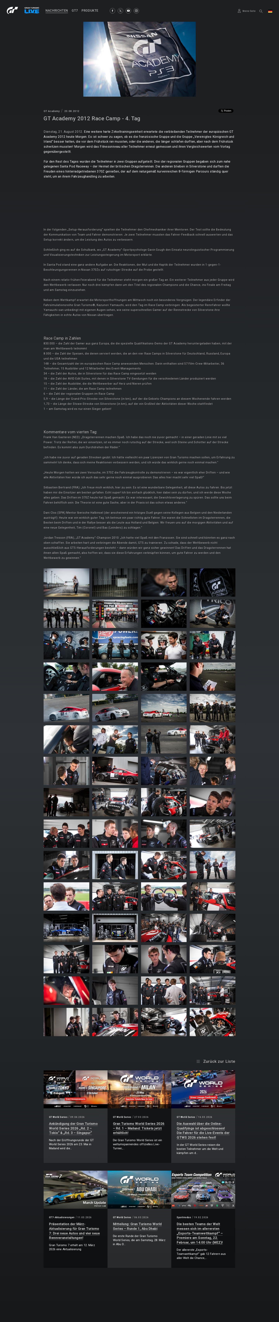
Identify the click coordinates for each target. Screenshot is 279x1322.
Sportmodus (184, 1217)
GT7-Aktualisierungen (62, 1217)
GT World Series (58, 1117)
